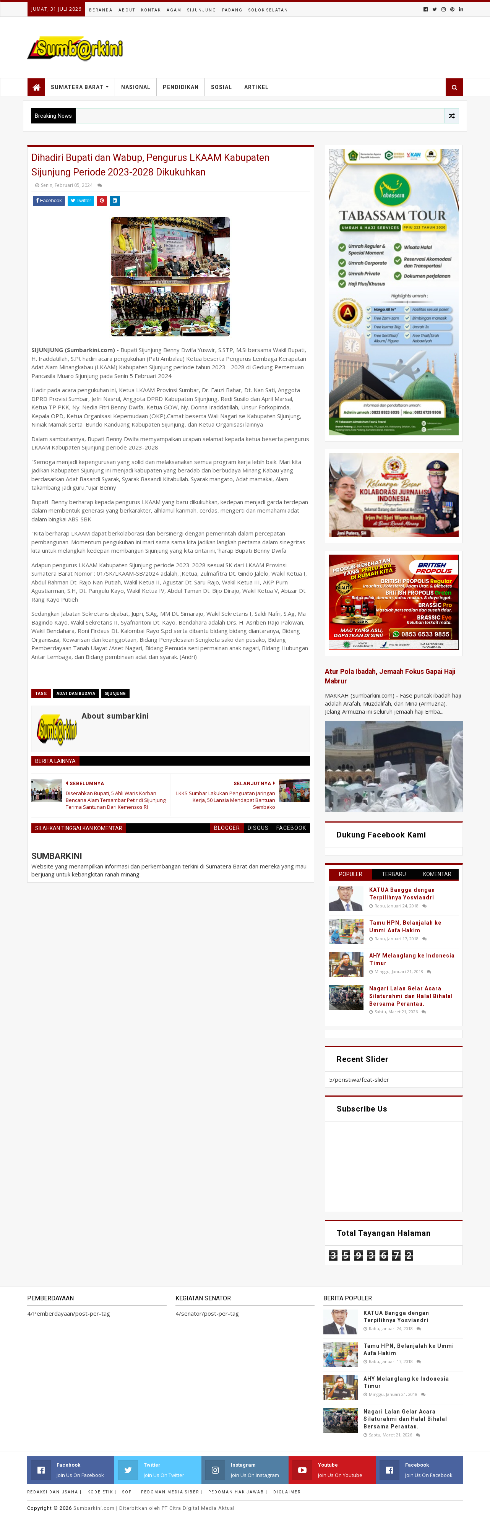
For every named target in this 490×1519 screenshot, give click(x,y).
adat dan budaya (76, 693)
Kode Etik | (102, 1492)
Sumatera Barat (77, 87)
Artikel (256, 87)
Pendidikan (181, 87)
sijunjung (115, 693)
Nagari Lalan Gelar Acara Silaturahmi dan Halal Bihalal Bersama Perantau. (411, 995)
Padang (232, 10)
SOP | (128, 1492)
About (126, 10)
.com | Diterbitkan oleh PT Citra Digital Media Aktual (154, 1508)
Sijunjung (201, 10)
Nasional (136, 87)
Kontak (151, 10)
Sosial (221, 87)
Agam (174, 10)
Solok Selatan (268, 10)
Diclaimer (287, 1492)
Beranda (101, 10)
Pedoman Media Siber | (172, 1492)
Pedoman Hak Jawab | (238, 1492)
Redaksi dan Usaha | (54, 1492)
